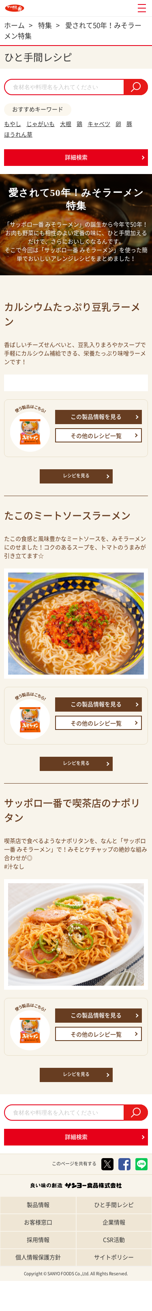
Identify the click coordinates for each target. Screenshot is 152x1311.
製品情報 (38, 1205)
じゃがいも (40, 124)
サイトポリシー (114, 1257)
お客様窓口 (38, 1222)
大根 (65, 124)
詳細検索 (76, 157)
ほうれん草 (18, 134)
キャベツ (99, 124)
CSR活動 (114, 1240)
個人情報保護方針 (38, 1257)
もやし (12, 124)
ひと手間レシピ (114, 1205)
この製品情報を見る (96, 417)
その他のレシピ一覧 (96, 436)
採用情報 (38, 1240)
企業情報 (114, 1222)
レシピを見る (76, 475)
